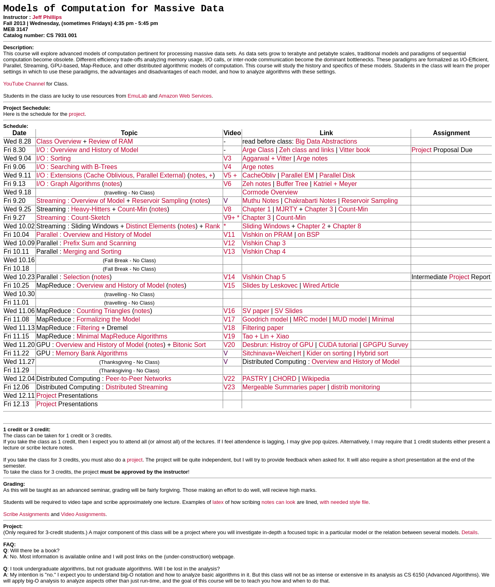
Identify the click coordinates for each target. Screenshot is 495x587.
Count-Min (132, 209)
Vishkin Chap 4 (264, 251)
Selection (76, 277)
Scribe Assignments (26, 514)
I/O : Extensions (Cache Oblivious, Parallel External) (111, 175)
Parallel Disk (337, 175)
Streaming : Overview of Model (80, 200)
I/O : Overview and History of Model (87, 149)
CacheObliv (259, 175)
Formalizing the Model (108, 319)
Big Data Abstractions (326, 141)
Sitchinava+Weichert (271, 353)
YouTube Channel (24, 84)
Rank (212, 226)
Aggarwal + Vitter (267, 158)
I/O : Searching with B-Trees (76, 166)
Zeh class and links (306, 149)
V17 (229, 319)
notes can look (278, 502)
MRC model (310, 319)
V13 (229, 251)
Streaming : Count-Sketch (73, 217)
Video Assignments (83, 514)
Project (421, 149)
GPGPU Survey (385, 344)
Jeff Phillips (47, 17)
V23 (229, 387)
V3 (227, 158)
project (77, 114)
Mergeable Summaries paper (284, 387)
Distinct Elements (151, 226)
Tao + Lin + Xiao (265, 336)
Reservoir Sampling (160, 200)
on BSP (309, 234)
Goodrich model (265, 319)
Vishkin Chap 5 (264, 277)
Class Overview (58, 141)
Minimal (383, 319)
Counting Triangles (103, 310)
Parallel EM (297, 175)
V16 (229, 310)
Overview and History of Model (121, 285)
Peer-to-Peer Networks (138, 378)
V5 (227, 175)
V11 (229, 234)
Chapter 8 (347, 226)
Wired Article (321, 285)
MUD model (349, 319)
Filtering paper (263, 327)
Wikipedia (316, 378)
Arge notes (312, 158)
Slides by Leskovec (270, 285)
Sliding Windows (266, 226)
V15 (229, 285)
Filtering (88, 327)
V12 (229, 243)
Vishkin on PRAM (267, 234)
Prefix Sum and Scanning (99, 243)
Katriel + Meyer (335, 183)
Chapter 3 (319, 209)
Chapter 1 (256, 209)
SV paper (255, 310)
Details (470, 532)
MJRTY (286, 209)
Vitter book (354, 149)
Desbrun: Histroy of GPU (277, 344)
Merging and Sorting (92, 251)
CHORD (285, 378)
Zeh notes (256, 183)
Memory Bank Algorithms (91, 353)
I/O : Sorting (53, 158)
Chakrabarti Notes (310, 200)
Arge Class (258, 149)
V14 (229, 277)
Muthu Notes (260, 200)
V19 (229, 336)
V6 (227, 183)
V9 (227, 217)
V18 (229, 327)
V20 (229, 344)
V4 (227, 166)
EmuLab (137, 96)
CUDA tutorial (338, 344)
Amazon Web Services (185, 96)
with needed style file (344, 502)
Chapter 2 (311, 226)
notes (197, 175)
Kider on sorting (329, 353)
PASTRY (254, 378)
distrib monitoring (355, 387)
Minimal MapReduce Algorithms (122, 336)
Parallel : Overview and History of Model (93, 234)
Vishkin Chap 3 (264, 243)
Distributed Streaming (137, 387)
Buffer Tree (292, 183)
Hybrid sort (372, 353)
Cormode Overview (270, 192)
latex (218, 502)
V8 (227, 209)
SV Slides (289, 310)
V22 (229, 378)
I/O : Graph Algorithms (68, 183)
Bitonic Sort (189, 344)
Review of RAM (110, 141)
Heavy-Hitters (90, 209)
